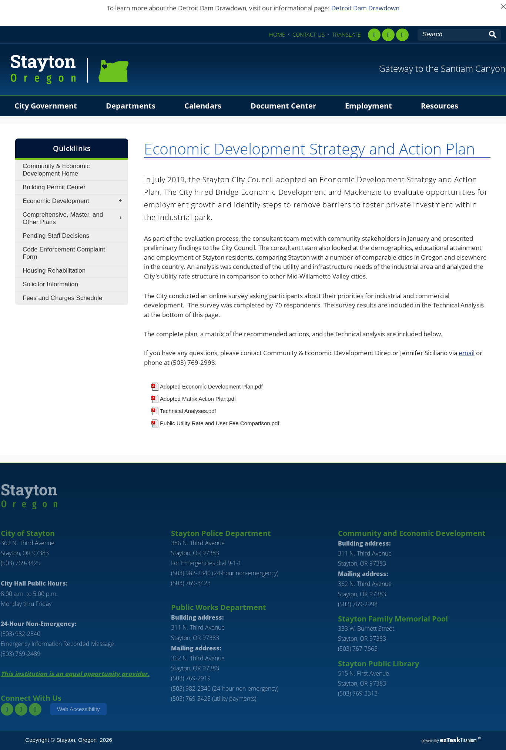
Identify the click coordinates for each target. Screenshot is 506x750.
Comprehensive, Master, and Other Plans (75, 218)
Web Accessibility (78, 709)
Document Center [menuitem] (283, 106)
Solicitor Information (50, 284)
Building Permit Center (54, 187)
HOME (277, 34)
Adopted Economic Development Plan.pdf (211, 386)
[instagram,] (388, 35)
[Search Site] (452, 34)
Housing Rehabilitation (54, 270)
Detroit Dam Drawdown (365, 8)
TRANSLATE (346, 34)
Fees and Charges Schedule (62, 297)
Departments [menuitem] (130, 106)
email (467, 353)
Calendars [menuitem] (202, 106)
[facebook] (374, 35)
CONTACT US (308, 34)
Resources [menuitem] (439, 106)
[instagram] (21, 709)
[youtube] (402, 35)
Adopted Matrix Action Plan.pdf (198, 399)
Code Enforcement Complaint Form (64, 253)
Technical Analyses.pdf (188, 411)
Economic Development (75, 201)
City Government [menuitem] (45, 106)
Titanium (459, 740)
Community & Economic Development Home (56, 170)
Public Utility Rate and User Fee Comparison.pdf (219, 423)
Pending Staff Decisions (56, 235)
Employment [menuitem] (368, 106)
